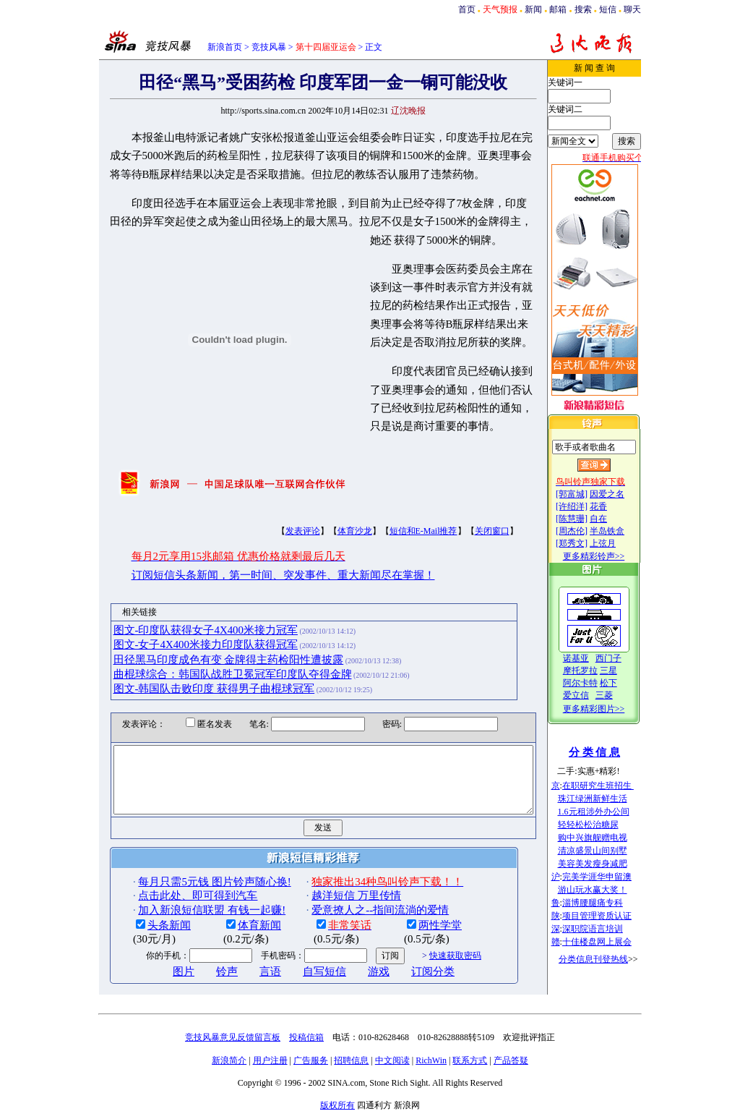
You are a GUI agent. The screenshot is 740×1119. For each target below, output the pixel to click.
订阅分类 (408, 975)
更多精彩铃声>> (608, 556)
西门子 (623, 658)
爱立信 (590, 695)
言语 (246, 975)
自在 (612, 519)
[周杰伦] (586, 531)
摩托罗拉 (594, 670)
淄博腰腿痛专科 (607, 903)
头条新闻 (144, 929)
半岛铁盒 (621, 531)
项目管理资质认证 (611, 916)
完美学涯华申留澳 (611, 877)
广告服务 (310, 1064)
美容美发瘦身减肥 (607, 864)
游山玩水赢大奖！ (607, 890)
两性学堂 (415, 929)
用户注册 (270, 1064)
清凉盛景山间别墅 (607, 851)
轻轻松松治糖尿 (602, 825)
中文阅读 (392, 1064)
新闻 (533, 9)
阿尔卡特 (594, 683)
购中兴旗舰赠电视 (607, 838)
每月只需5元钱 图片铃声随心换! (189, 885)
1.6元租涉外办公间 (608, 812)
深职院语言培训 (607, 929)
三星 (623, 670)
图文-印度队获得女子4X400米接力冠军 (180, 620)
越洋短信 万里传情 (332, 899)
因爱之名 (621, 494)
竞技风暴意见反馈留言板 (232, 1041)
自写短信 (300, 975)
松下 (623, 683)
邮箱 (558, 9)
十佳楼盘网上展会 (611, 942)
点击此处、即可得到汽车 (173, 899)
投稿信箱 (306, 1041)
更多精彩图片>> (608, 709)
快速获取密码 (430, 959)
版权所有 (337, 1109)
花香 (612, 506)
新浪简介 (229, 1064)
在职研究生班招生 (612, 785)
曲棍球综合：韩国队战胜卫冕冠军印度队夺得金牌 (207, 665)
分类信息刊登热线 (607, 959)
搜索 (583, 9)
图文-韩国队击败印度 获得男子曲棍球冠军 (189, 680)
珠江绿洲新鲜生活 (607, 798)
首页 (467, 9)
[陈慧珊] (586, 519)
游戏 (354, 975)
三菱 (618, 695)
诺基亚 (590, 658)
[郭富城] (586, 494)
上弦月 (617, 543)
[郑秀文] (586, 543)
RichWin (431, 1064)
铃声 (202, 975)
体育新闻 (235, 929)
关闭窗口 (466, 521)
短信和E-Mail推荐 (398, 521)
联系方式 (469, 1064)
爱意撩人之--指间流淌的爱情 (355, 913)
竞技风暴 (268, 47)
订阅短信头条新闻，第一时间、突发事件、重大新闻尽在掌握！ (258, 565)
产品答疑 (511, 1064)
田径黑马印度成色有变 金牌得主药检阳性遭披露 (203, 650)
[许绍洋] (586, 506)
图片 (159, 975)
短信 (607, 9)
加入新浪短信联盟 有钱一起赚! (187, 913)
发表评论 (277, 521)
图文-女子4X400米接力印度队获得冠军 (180, 635)
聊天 (632, 9)
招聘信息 (351, 1064)
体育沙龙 (329, 521)
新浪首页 (224, 47)
